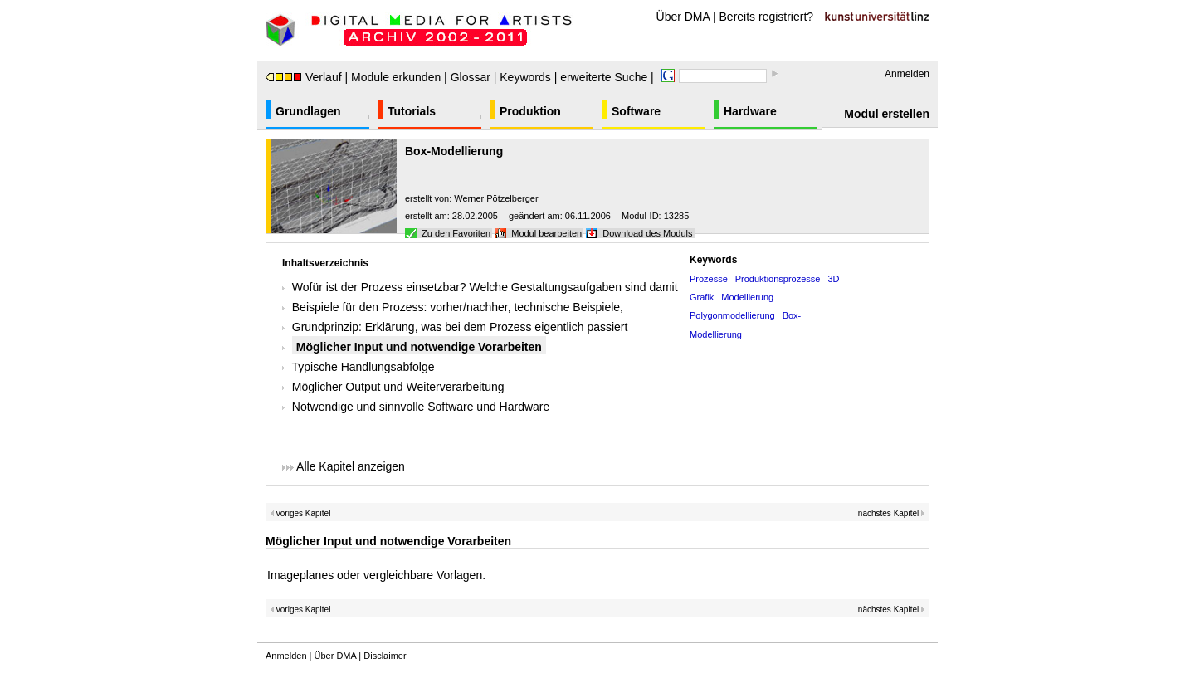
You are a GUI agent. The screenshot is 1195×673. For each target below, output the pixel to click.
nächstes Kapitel (891, 513)
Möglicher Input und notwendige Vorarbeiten (419, 347)
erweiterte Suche (603, 77)
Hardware (750, 111)
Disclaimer (384, 656)
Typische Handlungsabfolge (363, 366)
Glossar (470, 77)
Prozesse (709, 279)
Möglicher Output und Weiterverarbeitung (398, 386)
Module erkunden (396, 77)
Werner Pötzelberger (496, 198)
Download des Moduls (647, 233)
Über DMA (683, 16)
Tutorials (412, 111)
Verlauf (304, 77)
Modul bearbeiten (546, 233)
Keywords (525, 77)
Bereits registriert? (766, 16)
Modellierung (747, 297)
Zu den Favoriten (456, 233)
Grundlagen (308, 111)
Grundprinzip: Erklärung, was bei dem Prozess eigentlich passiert (460, 327)
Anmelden (907, 74)
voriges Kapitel (300, 513)
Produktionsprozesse (778, 279)
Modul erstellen (886, 113)
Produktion (530, 111)
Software (636, 111)
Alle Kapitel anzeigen (343, 466)
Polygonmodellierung (732, 315)
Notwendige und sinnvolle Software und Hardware (421, 406)
